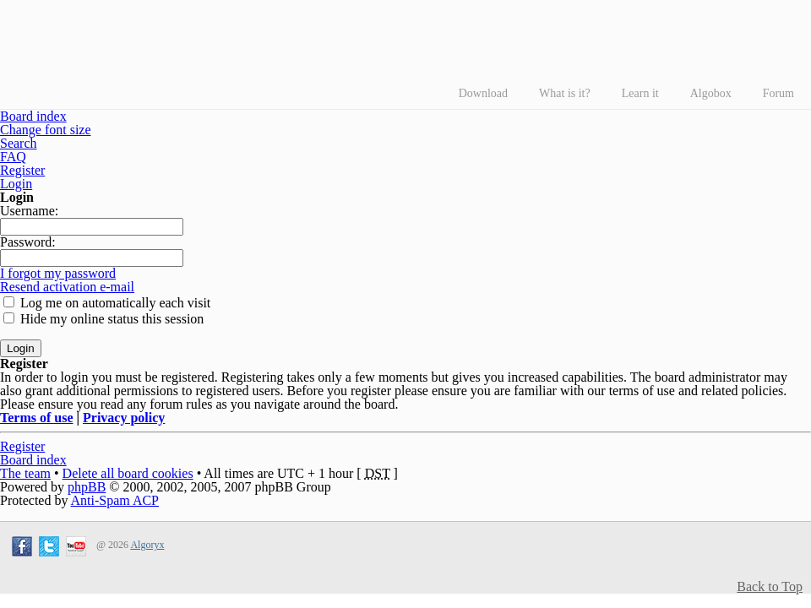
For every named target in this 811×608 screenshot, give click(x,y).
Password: (28, 242)
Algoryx (147, 545)
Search (18, 143)
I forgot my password (58, 273)
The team (25, 473)
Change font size (45, 129)
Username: (29, 211)
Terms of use (36, 417)
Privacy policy (124, 417)
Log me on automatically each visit (106, 303)
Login (16, 183)
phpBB (87, 487)
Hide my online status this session (103, 319)
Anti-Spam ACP (115, 500)
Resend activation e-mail (67, 287)
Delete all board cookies (128, 473)
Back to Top (770, 587)
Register (22, 170)
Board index (33, 116)
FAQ (13, 156)
